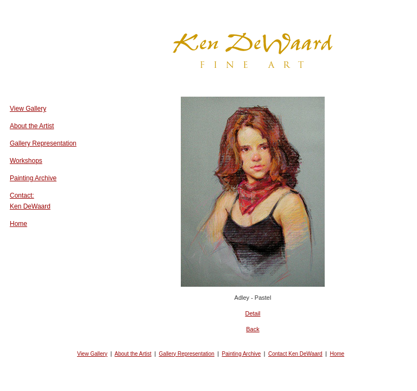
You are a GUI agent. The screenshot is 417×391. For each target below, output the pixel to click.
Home (18, 224)
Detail (252, 313)
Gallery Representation (43, 143)
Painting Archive (33, 178)
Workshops (26, 161)
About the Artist (32, 126)
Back (252, 329)
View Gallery (28, 108)
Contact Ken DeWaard (295, 354)
